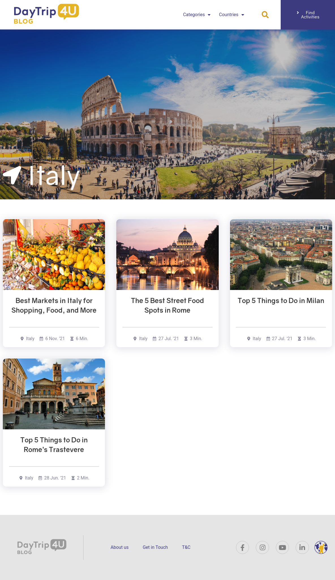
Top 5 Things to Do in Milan (281, 300)
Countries (231, 15)
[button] (265, 14)
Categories (197, 15)
